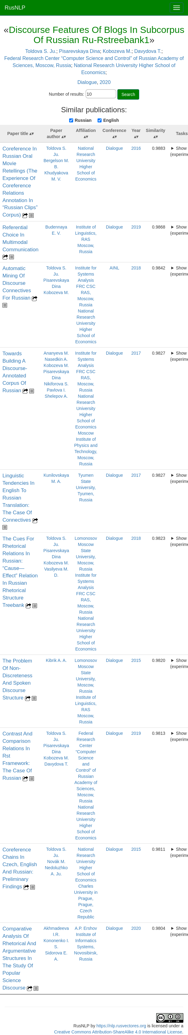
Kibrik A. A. (56, 660)
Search (128, 94)
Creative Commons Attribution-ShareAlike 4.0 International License (118, 1031)
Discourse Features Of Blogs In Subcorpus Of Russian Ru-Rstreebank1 (97, 35)
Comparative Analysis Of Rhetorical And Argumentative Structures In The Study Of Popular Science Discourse (19, 958)
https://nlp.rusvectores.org (121, 1025)
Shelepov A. (56, 396)
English (111, 120)
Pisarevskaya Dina (79, 51)
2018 (136, 267)
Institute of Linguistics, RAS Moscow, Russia (85, 239)
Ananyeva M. (56, 353)
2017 (136, 353)
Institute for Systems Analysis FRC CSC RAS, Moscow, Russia (85, 286)
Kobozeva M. (117, 51)
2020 (105, 82)
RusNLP (15, 8)
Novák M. (56, 861)
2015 (136, 660)
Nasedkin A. (56, 359)
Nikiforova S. (56, 383)
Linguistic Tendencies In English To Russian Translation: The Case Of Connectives (18, 498)
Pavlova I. (56, 390)
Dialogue (87, 82)
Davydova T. (147, 51)
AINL (114, 267)
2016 (136, 148)
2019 (136, 227)
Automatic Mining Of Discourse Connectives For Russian (17, 283)
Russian (83, 120)
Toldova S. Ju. (40, 51)
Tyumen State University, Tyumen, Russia (86, 487)
